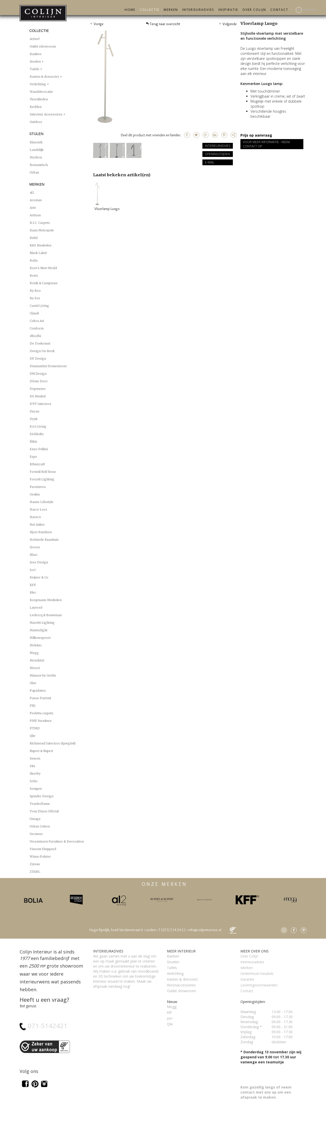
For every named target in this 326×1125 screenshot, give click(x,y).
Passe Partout (40, 698)
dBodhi (35, 336)
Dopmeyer (38, 389)
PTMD (35, 728)
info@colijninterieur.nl (205, 930)
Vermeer (36, 834)
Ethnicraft (37, 464)
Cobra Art (37, 321)
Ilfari (33, 555)
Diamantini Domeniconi (48, 366)
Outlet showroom (43, 46)
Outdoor (36, 122)
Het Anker (37, 524)
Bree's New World (43, 268)
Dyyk (34, 419)
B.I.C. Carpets (40, 223)
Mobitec (36, 645)
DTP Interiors (40, 404)
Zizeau (35, 864)
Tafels (35, 69)
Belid (34, 238)
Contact (279, 10)
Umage (35, 819)
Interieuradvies (198, 10)
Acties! (35, 39)
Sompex (36, 788)
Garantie (247, 979)
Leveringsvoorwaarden (259, 985)
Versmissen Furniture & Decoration (57, 841)
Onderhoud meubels (257, 973)
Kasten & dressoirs (45, 76)
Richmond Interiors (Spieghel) (53, 743)
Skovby (35, 773)
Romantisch (39, 165)
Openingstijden (217, 154)
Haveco (35, 517)
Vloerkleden (39, 99)
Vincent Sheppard (43, 849)
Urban (34, 172)
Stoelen (36, 61)
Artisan (35, 215)
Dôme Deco (39, 381)
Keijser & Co (39, 577)
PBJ (32, 705)
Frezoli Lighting (42, 479)
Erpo (33, 457)
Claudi (34, 313)
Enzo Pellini (39, 449)
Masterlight (38, 630)
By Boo (35, 291)
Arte (33, 208)
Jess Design (39, 562)
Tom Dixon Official (44, 811)
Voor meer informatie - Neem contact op (266, 144)
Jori (32, 570)
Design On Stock (42, 351)
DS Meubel (38, 396)
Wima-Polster (40, 856)
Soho (34, 781)
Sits (32, 766)
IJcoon (35, 547)
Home (130, 10)
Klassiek (36, 142)
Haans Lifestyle (41, 502)
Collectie (149, 10)
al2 (32, 192)
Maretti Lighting (42, 622)
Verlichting (38, 84)
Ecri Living (38, 426)
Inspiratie (228, 10)
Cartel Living (39, 306)
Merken (171, 10)
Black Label (38, 253)
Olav (33, 683)
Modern (36, 157)
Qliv (32, 736)
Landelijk (37, 150)
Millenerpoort (40, 638)
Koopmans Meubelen (46, 600)
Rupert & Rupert (41, 751)
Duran (34, 411)
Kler (33, 592)
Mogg (34, 653)
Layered (36, 607)
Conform (37, 328)
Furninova (38, 487)
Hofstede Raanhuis (44, 539)
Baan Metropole (42, 230)
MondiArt (37, 660)
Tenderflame (40, 804)
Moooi (35, 668)
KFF (33, 585)
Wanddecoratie (41, 92)
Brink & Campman (43, 283)
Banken (35, 54)
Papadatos (38, 690)
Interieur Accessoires (46, 114)
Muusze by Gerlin (43, 675)
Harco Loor (38, 509)
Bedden (36, 107)
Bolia (34, 260)
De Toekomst (40, 343)
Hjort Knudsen (41, 532)
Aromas (36, 200)
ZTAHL (35, 871)
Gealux (35, 494)
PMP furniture (41, 721)
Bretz (34, 275)
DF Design (38, 358)
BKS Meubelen (40, 245)
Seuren (35, 758)
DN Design (38, 374)
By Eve (35, 298)
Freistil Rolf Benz (43, 472)
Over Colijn (254, 10)
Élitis (33, 441)
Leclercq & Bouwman (46, 615)
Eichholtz (37, 434)
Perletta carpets (41, 713)
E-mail (209, 162)
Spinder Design (41, 796)
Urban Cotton (40, 826)
